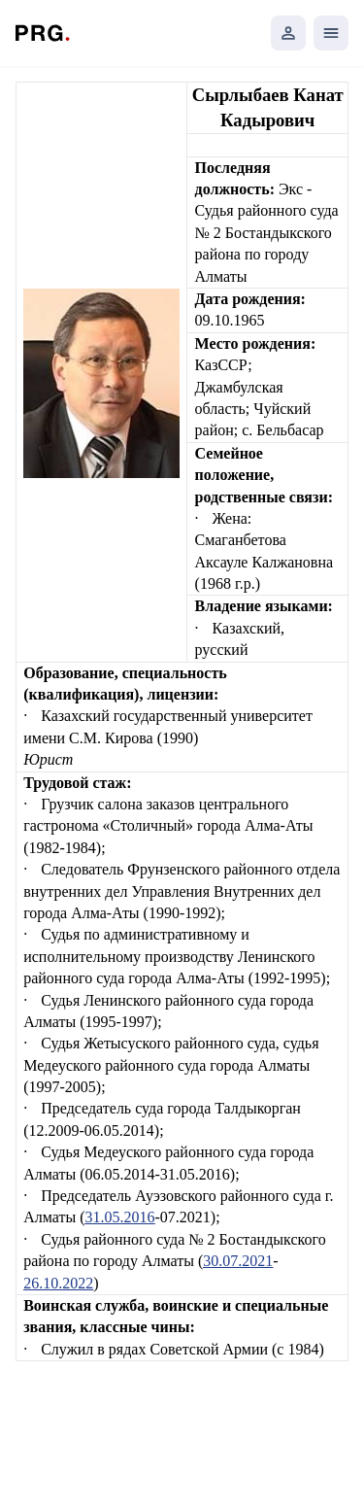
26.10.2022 (58, 1283)
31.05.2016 (120, 1217)
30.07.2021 (238, 1260)
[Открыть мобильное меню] (331, 33)
